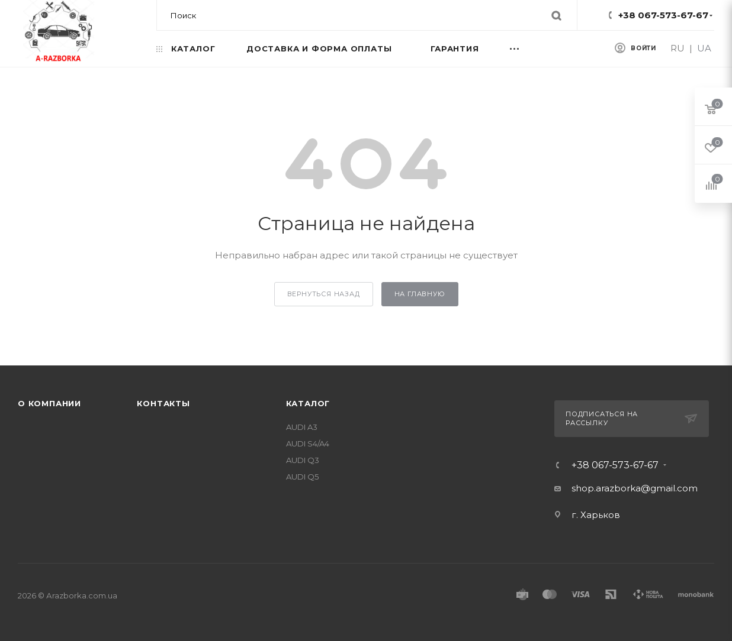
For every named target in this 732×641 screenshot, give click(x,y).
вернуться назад (323, 294)
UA (704, 48)
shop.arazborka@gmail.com (635, 488)
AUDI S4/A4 (307, 443)
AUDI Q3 (302, 460)
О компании (49, 403)
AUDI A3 (301, 427)
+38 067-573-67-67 (663, 15)
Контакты (163, 403)
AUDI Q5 (302, 476)
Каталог (308, 403)
